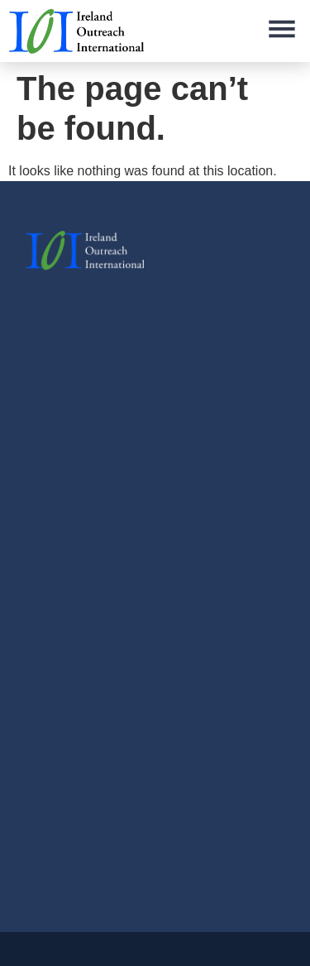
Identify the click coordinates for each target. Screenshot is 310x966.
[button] (282, 31)
